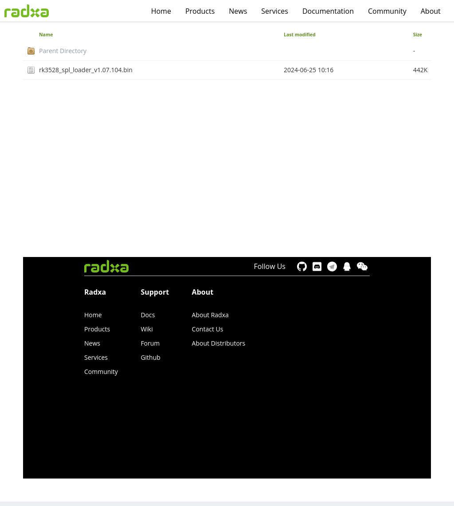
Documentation (328, 11)
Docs (148, 315)
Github (150, 357)
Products (200, 11)
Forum (150, 343)
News (238, 11)
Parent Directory (62, 51)
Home (161, 11)
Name (46, 34)
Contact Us (207, 329)
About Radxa (210, 315)
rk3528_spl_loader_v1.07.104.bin (86, 70)
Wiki (147, 329)
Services (274, 11)
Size (417, 34)
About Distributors (219, 343)
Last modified (300, 34)
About (431, 11)
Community (387, 11)
